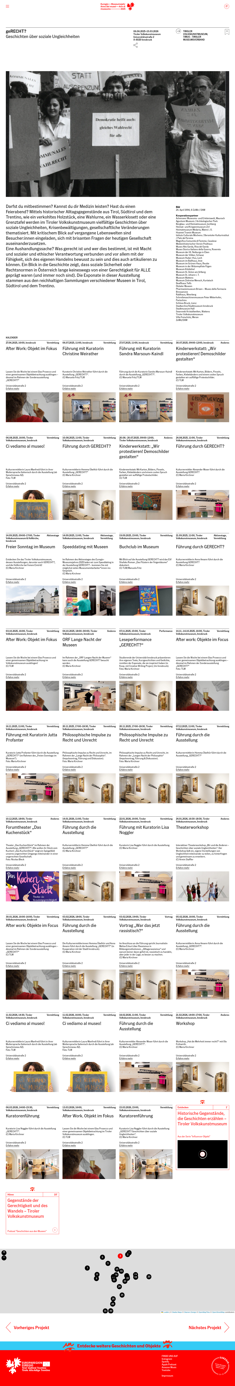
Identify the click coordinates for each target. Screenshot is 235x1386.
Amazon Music (169, 1367)
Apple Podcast (169, 1364)
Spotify (165, 1361)
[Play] (202, 1154)
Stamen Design (190, 1312)
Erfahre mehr (12, 388)
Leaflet (165, 1312)
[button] (105, 1310)
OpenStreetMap (218, 1312)
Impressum (167, 1375)
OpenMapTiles (204, 1312)
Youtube (166, 1370)
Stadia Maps (177, 1312)
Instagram (167, 1358)
